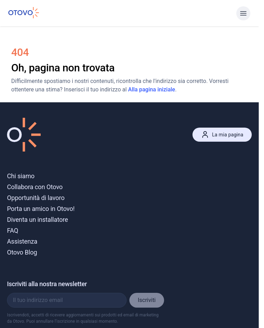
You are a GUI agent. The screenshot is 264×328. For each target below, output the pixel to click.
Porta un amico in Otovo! (41, 208)
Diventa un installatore (37, 219)
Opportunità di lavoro (36, 197)
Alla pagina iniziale (151, 89)
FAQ (12, 230)
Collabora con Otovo (35, 187)
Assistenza (22, 241)
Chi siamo (20, 176)
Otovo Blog (22, 252)
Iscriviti (147, 300)
